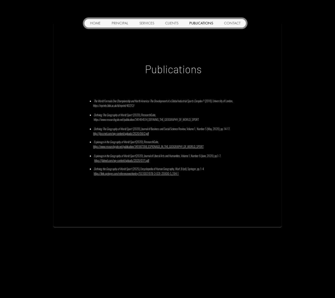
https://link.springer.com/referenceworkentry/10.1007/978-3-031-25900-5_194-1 (136, 173)
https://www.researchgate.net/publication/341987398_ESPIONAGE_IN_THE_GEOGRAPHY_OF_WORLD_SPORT (148, 146)
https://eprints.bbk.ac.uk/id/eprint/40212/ (113, 105)
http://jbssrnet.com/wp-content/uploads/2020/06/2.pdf (121, 133)
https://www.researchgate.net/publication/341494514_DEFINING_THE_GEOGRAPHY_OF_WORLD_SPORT (146, 119)
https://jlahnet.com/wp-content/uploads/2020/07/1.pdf (121, 160)
